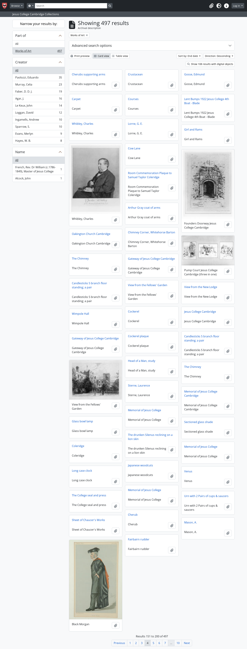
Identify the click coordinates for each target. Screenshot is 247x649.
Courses (133, 99)
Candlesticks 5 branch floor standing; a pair (89, 285)
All (16, 44)
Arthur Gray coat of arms (144, 208)
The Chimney (80, 258)
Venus (188, 471)
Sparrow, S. (38, 127)
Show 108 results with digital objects (210, 64)
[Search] (71, 5)
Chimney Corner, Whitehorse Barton (151, 232)
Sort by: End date (188, 56)
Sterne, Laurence (139, 385)
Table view (120, 56)
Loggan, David (38, 113)
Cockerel (133, 311)
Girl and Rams (193, 129)
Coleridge (78, 446)
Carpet (76, 99)
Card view (101, 56)
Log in (237, 5)
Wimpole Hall (80, 314)
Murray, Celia (38, 85)
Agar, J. (38, 99)
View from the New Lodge (200, 287)
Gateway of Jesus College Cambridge (151, 259)
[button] (211, 6)
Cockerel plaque (138, 336)
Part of (20, 35)
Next (187, 643)
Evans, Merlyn (38, 134)
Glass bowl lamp (82, 421)
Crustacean (135, 74)
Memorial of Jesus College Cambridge (200, 393)
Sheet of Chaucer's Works (88, 520)
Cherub (133, 515)
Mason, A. (190, 522)
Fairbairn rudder (138, 539)
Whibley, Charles (82, 124)
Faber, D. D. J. (38, 92)
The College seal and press (89, 495)
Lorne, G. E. (135, 124)
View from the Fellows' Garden (147, 285)
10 (178, 643)
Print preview (80, 56)
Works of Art (38, 51)
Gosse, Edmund (194, 74)
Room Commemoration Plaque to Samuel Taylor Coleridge (150, 175)
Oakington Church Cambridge (91, 234)
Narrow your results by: (38, 23)
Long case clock (82, 471)
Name (20, 152)
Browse (15, 5)
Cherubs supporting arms (88, 74)
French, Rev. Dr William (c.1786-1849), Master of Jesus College (38, 169)
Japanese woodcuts (140, 465)
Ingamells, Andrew (38, 120)
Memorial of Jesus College (144, 410)
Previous (119, 643)
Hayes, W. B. (38, 141)
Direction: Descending (218, 56)
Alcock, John (38, 179)
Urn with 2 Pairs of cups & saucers (206, 496)
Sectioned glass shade (198, 422)
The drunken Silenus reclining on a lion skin (150, 437)
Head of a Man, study (141, 361)
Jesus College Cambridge (200, 312)
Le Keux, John (38, 106)
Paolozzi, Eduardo (38, 78)
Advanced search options (92, 45)
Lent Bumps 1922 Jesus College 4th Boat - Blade (206, 101)
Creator (21, 62)
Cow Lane (134, 148)
